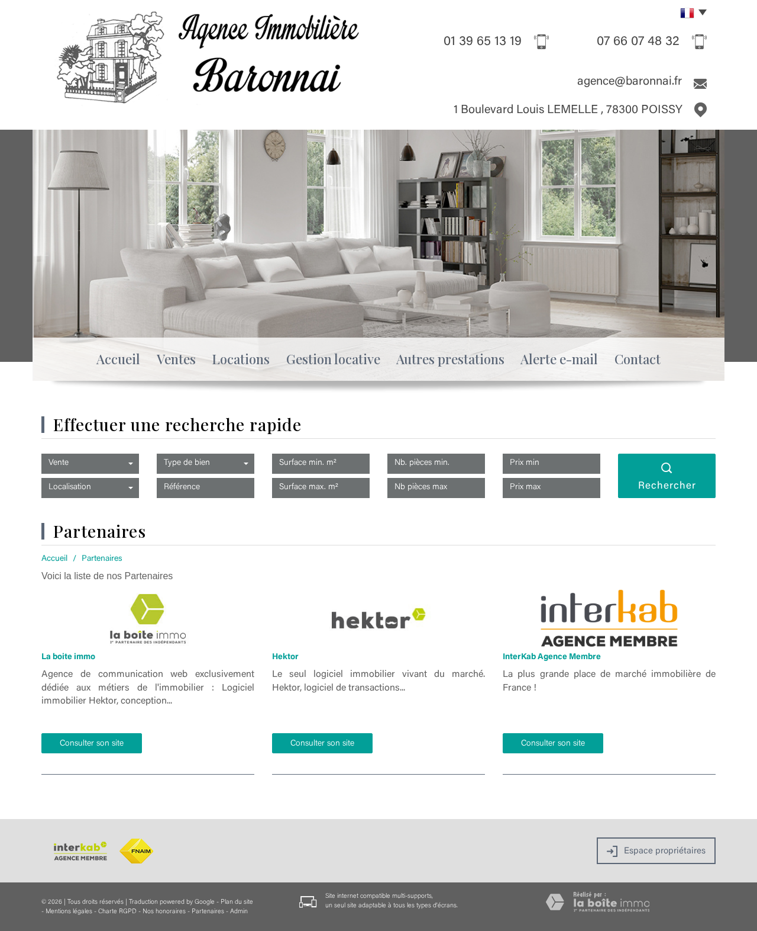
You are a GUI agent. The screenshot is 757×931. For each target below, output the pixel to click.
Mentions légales (69, 911)
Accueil (118, 359)
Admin (239, 911)
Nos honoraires (164, 911)
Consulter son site (92, 744)
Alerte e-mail (559, 359)
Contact (637, 359)
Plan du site (237, 902)
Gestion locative (333, 359)
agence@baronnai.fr (629, 82)
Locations (241, 359)
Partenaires (208, 911)
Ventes (176, 359)
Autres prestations (450, 359)
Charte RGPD (117, 911)
